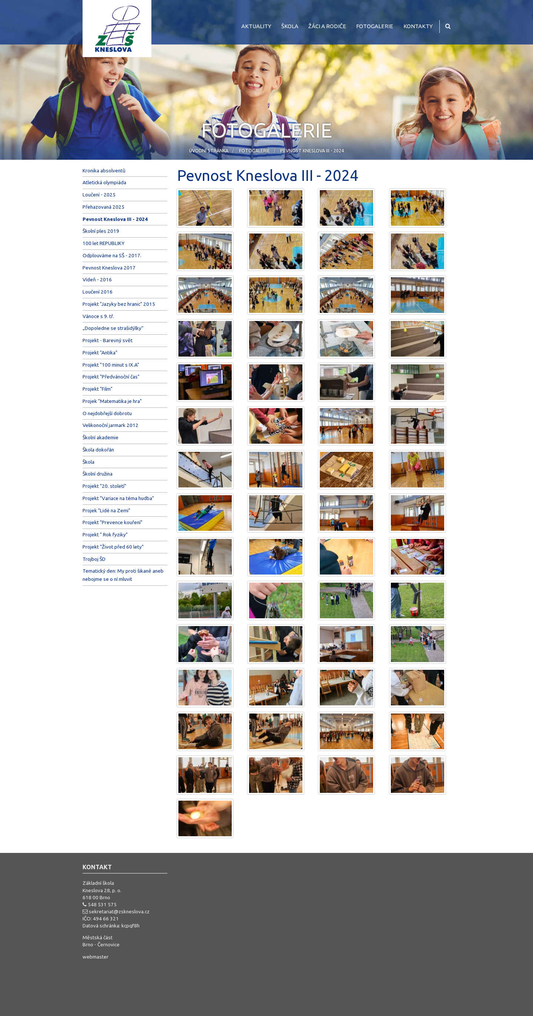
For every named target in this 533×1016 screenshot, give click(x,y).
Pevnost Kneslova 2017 (109, 268)
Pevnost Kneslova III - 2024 (312, 150)
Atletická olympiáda (104, 182)
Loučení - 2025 (99, 195)
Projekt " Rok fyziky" (105, 534)
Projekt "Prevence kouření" (113, 522)
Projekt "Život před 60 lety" (113, 547)
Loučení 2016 (98, 292)
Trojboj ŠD (94, 559)
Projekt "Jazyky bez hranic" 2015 (119, 304)
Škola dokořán (98, 450)
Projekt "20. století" (104, 486)
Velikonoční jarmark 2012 (110, 425)
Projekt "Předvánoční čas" (111, 377)
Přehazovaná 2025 (103, 207)
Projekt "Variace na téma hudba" (118, 498)
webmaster (95, 957)
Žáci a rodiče (327, 26)
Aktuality (256, 26)
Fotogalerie (374, 26)
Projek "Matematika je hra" (112, 401)
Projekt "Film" (98, 389)
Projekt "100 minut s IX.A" (111, 365)
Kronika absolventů (104, 170)
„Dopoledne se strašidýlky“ (113, 328)
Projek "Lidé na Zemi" (106, 510)
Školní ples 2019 (101, 231)
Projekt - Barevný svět (108, 340)
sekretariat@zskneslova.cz (119, 911)
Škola (289, 26)
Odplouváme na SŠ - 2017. (112, 255)
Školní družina (98, 474)
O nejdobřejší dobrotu (107, 413)
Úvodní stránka (208, 150)
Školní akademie (100, 437)
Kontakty (418, 26)
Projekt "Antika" (100, 352)
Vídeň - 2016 (97, 279)
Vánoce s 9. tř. (98, 316)
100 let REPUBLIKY (103, 243)
